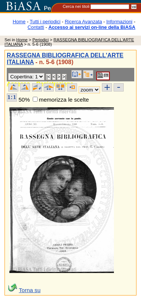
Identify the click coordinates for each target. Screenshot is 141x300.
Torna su (30, 290)
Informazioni (119, 21)
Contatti (35, 27)
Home (19, 21)
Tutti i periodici (45, 21)
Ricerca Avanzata (83, 21)
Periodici (40, 40)
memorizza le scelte (64, 99)
